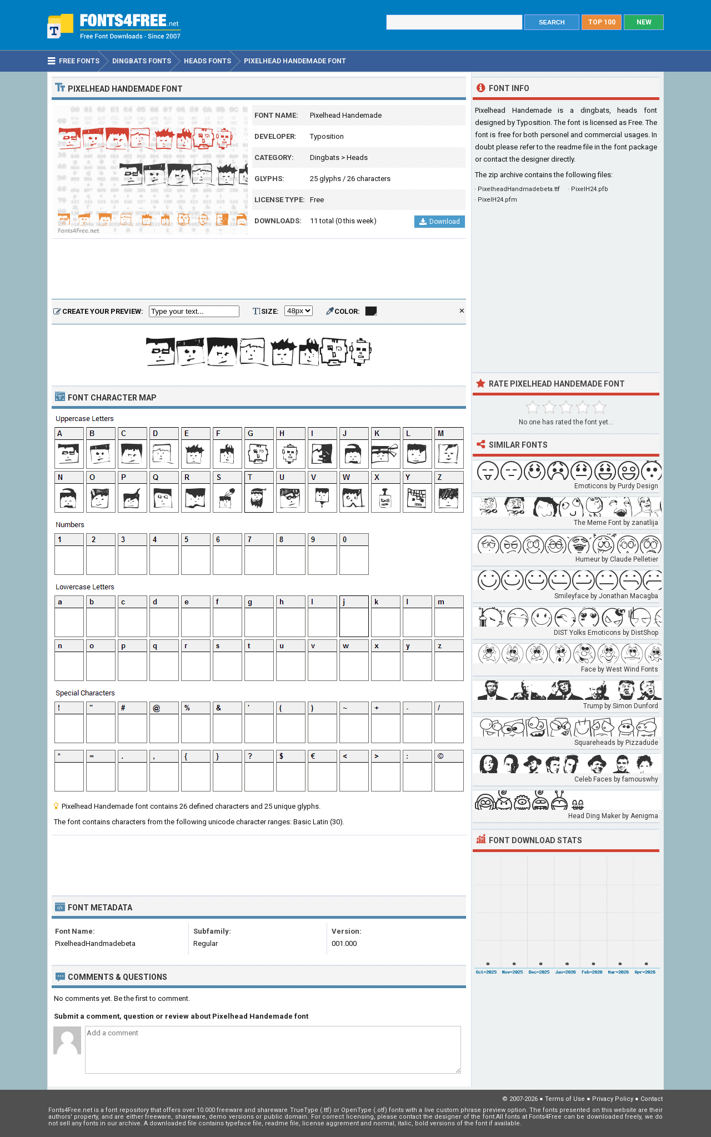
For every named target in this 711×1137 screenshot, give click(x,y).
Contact (651, 1099)
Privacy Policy (612, 1099)
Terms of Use (565, 1099)
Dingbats (324, 157)
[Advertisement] (259, 269)
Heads (357, 157)
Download (439, 222)
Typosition (327, 136)
